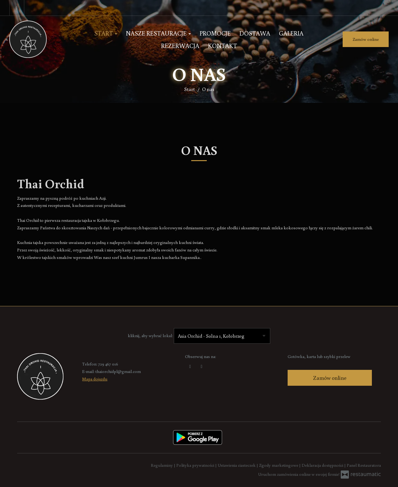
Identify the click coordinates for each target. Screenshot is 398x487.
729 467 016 (108, 364)
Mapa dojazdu (94, 379)
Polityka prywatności (195, 465)
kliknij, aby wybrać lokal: (150, 335)
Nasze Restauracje (158, 33)
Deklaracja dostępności (323, 465)
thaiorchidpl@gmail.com (118, 371)
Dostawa (254, 33)
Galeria (291, 33)
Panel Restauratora (364, 465)
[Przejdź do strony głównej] (40, 39)
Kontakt (222, 45)
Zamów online (366, 39)
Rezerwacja (180, 45)
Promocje (215, 33)
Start (105, 33)
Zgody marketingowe (279, 465)
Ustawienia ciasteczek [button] (237, 465)
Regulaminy (162, 465)
